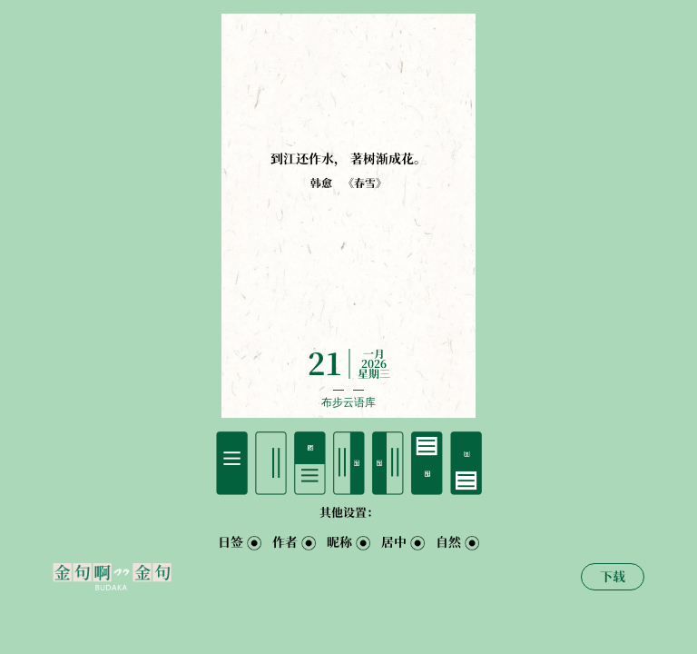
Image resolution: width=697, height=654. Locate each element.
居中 (394, 542)
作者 (285, 542)
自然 (448, 542)
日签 (230, 542)
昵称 (339, 542)
